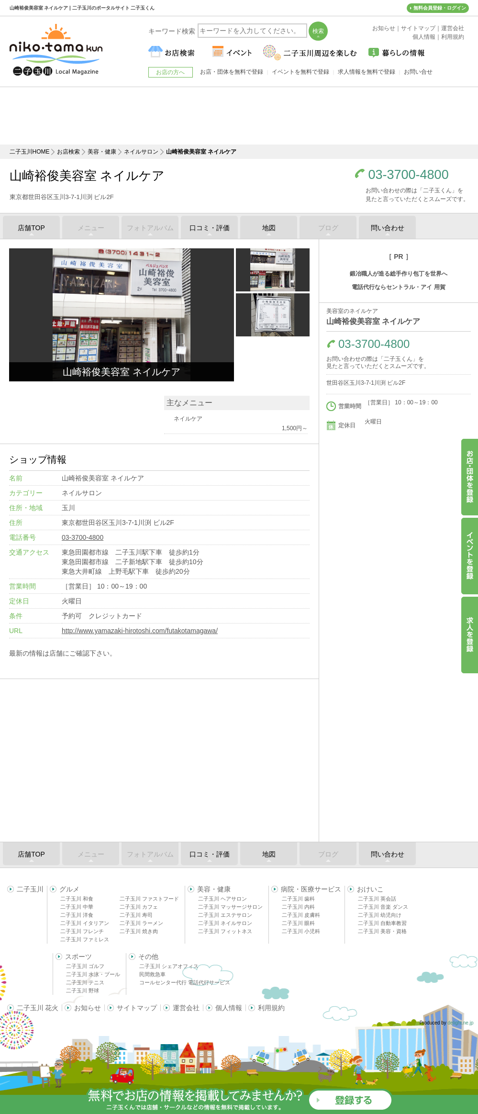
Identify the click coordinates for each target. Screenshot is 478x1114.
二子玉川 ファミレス (84, 939)
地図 (269, 228)
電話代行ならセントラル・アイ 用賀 (398, 287)
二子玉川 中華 (76, 907)
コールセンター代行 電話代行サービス (184, 982)
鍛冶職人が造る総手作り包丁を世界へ (398, 273)
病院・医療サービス (311, 889)
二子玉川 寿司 (136, 915)
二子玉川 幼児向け (379, 915)
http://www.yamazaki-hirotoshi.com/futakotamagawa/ (140, 631)
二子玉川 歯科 (298, 899)
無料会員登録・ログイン (439, 8)
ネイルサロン (141, 151)
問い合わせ (387, 228)
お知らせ (87, 1008)
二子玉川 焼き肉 (139, 931)
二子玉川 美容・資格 (382, 931)
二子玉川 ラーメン (141, 923)
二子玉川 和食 (76, 899)
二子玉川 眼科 (298, 923)
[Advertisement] (239, 115)
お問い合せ (418, 71)
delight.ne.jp (461, 1022)
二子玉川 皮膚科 (301, 915)
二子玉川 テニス (85, 982)
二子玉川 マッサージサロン (230, 907)
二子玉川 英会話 (377, 899)
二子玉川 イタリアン (84, 923)
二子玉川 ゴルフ (85, 966)
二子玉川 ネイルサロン (225, 923)
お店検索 (68, 151)
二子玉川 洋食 (76, 915)
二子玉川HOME (30, 151)
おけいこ (370, 889)
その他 (148, 956)
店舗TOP (31, 228)
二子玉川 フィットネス (225, 931)
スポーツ (78, 956)
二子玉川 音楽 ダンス (383, 907)
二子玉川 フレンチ (82, 931)
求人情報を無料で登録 (366, 71)
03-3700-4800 (408, 174)
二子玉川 (30, 889)
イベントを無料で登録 (300, 71)
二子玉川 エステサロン (225, 915)
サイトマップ (137, 1008)
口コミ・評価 (209, 228)
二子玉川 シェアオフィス (169, 966)
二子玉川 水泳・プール (93, 974)
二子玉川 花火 (38, 1008)
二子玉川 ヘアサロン (222, 899)
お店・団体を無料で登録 (231, 71)
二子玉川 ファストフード (149, 899)
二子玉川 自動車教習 (382, 923)
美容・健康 (102, 151)
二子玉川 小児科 (301, 931)
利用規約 (271, 1008)
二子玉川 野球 (82, 990)
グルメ (69, 889)
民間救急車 (152, 974)
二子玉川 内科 (298, 907)
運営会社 (186, 1008)
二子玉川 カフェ (139, 907)
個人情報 (228, 1008)
